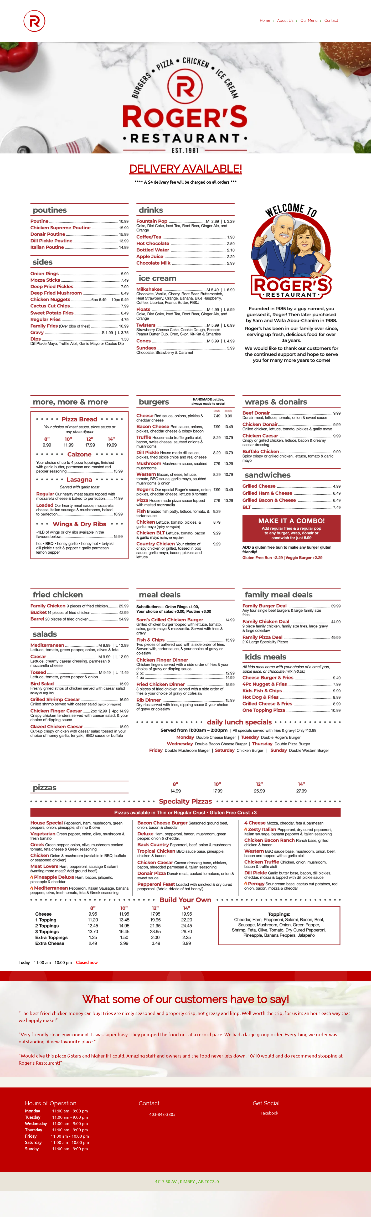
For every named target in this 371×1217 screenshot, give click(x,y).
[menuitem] (265, 21)
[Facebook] (268, 1113)
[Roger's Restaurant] (34, 21)
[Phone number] (160, 1114)
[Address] (184, 1181)
